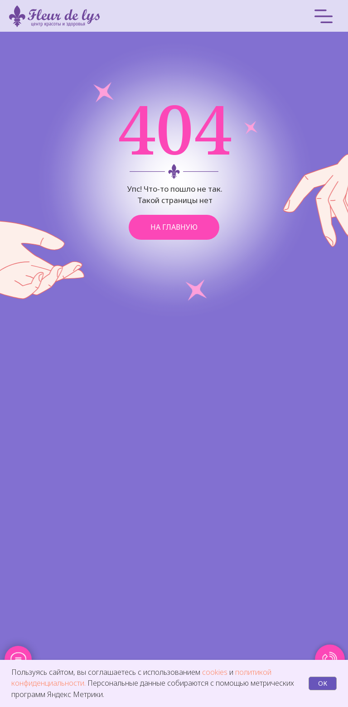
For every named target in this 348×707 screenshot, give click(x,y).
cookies (215, 672)
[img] (256, 16)
